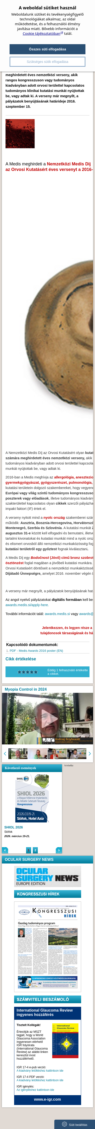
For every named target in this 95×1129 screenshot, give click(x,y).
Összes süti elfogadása (47, 49)
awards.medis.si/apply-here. (27, 605)
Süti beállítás (74, 1124)
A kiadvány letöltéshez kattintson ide (40, 1070)
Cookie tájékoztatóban (41, 33)
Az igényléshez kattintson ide (35, 1090)
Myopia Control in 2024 (26, 689)
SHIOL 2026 (13, 827)
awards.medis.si (57, 614)
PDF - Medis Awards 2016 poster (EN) (36, 650)
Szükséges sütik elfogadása (47, 62)
